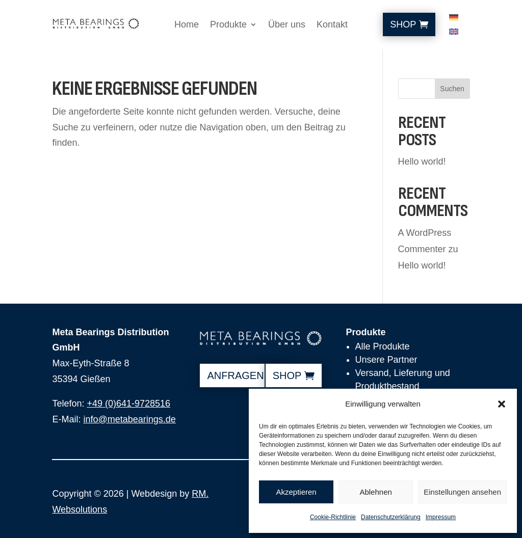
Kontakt (332, 25)
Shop (403, 24)
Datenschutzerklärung (391, 517)
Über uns (286, 25)
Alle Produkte (382, 346)
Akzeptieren (296, 492)
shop (287, 375)
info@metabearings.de (129, 419)
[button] (502, 404)
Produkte (228, 25)
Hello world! (422, 161)
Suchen (452, 89)
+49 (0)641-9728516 (128, 403)
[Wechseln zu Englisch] (453, 34)
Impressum (441, 517)
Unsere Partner (386, 360)
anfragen (235, 375)
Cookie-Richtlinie (333, 517)
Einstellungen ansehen (462, 492)
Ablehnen (375, 492)
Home (186, 25)
